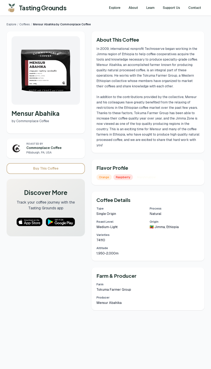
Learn (150, 8)
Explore (114, 8)
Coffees (24, 24)
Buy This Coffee (46, 168)
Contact (194, 8)
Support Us (171, 8)
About (133, 8)
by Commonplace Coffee (30, 121)
